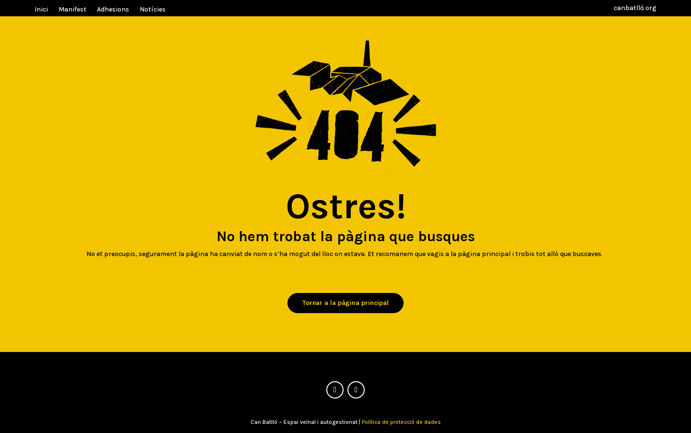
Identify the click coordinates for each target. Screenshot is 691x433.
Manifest (72, 9)
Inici (41, 9)
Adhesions (113, 9)
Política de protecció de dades (401, 422)
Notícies (153, 9)
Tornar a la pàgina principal (345, 303)
